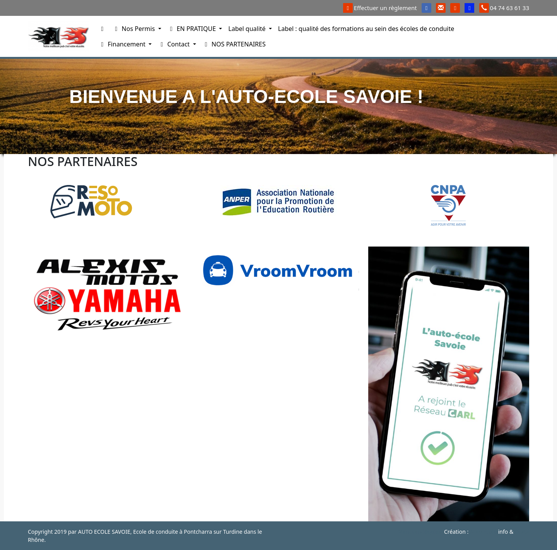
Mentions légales (419, 531)
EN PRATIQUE (192, 28)
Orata (522, 531)
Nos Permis (134, 28)
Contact (174, 44)
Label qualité (247, 28)
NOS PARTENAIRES (234, 44)
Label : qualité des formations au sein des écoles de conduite (366, 28)
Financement (122, 44)
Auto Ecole (483, 531)
